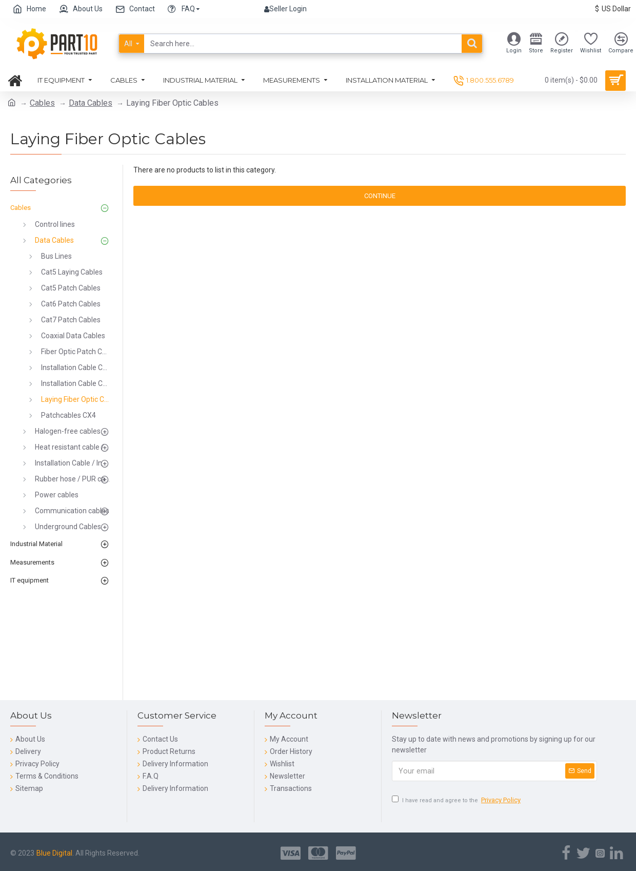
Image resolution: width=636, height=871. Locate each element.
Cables (42, 103)
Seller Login (285, 9)
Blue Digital (54, 853)
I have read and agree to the (457, 800)
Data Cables (90, 103)
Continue (379, 196)
